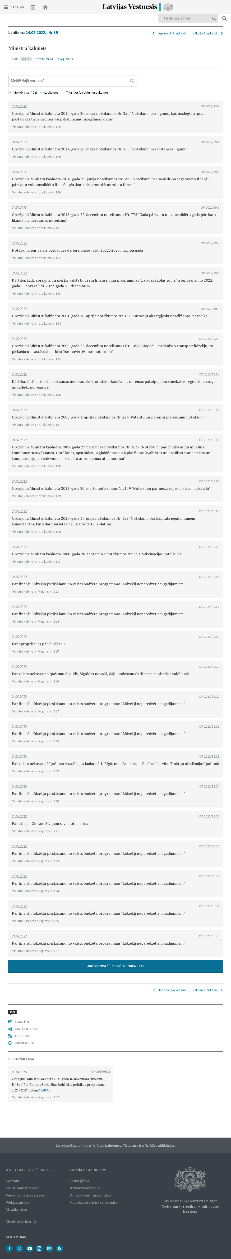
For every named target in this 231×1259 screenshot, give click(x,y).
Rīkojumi (65, 59)
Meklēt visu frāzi (25, 92)
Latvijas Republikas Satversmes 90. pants (190, 1201)
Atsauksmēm (16, 1209)
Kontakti (13, 1180)
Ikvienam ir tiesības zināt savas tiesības (190, 1209)
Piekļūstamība (17, 1202)
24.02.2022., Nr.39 (42, 32)
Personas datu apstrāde (25, 1195)
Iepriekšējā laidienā (172, 33)
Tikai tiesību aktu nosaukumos (87, 92)
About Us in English (21, 1221)
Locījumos (51, 92)
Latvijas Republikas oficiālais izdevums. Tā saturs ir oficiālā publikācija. (115, 1145)
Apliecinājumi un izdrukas (90, 1195)
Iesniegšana (80, 1180)
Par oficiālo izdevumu (23, 1188)
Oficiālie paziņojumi (88, 1170)
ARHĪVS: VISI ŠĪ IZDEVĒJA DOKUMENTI (115, 966)
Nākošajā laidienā (205, 33)
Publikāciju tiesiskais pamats (93, 1202)
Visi (26, 59)
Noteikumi (44, 59)
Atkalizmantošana (85, 1188)
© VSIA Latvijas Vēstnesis (28, 1170)
